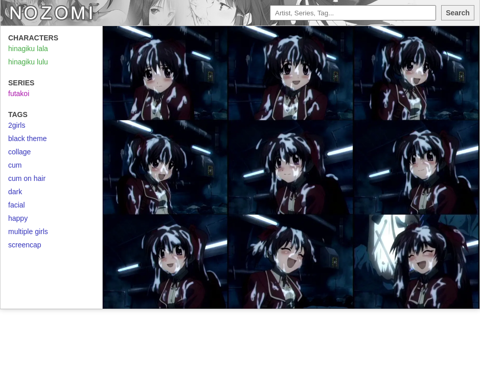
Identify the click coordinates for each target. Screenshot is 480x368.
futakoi (18, 93)
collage (19, 152)
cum (14, 165)
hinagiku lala (28, 48)
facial (16, 205)
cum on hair (26, 178)
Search (458, 13)
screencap (24, 245)
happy (18, 218)
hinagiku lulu (28, 62)
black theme (27, 138)
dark (15, 192)
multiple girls (28, 231)
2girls (16, 125)
